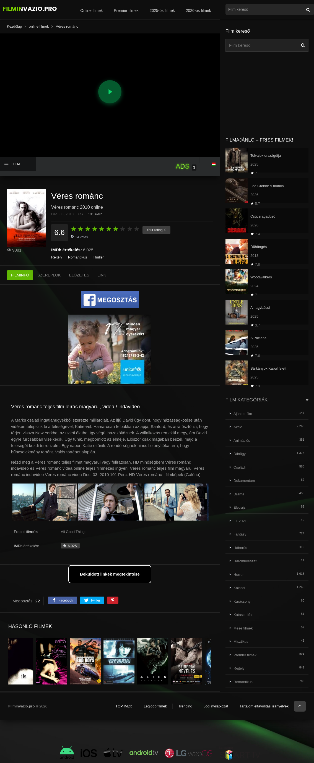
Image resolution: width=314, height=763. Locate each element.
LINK (102, 275)
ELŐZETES (79, 275)
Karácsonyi (242, 601)
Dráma (238, 494)
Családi (239, 467)
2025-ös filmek (162, 10)
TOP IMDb (123, 706)
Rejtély (56, 257)
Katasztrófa (242, 615)
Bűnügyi (239, 454)
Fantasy (239, 534)
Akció (237, 427)
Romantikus (77, 257)
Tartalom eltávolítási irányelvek (264, 706)
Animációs (241, 440)
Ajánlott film (242, 414)
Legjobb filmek (155, 706)
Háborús (240, 548)
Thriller (98, 257)
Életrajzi (239, 507)
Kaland (239, 588)
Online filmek (91, 10)
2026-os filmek (198, 10)
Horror (238, 575)
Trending (185, 706)
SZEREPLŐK (49, 275)
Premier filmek (126, 10)
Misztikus (240, 641)
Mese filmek (243, 628)
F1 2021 (240, 521)
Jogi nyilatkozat (216, 706)
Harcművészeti (245, 561)
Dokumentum (244, 481)
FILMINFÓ (20, 275)
